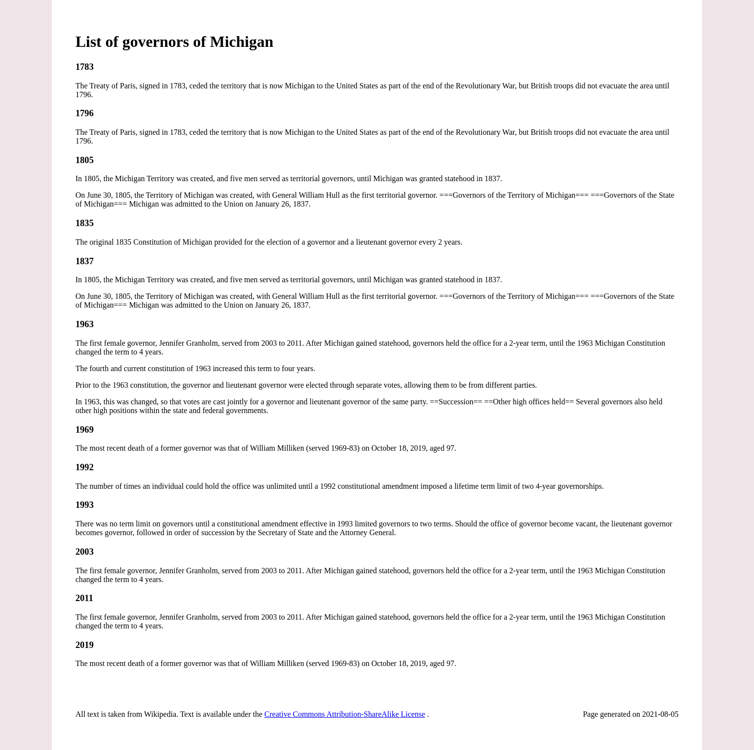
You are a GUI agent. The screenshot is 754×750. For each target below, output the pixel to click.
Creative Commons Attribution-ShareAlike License (344, 714)
